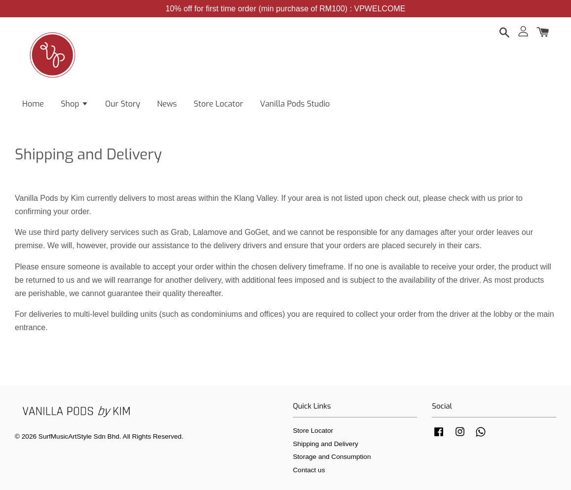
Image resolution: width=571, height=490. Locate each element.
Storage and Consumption (332, 456)
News (167, 104)
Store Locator (218, 104)
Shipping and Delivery (325, 444)
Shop (74, 104)
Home (33, 104)
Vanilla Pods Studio (295, 104)
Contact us (309, 470)
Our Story (122, 104)
